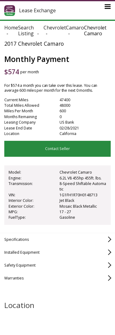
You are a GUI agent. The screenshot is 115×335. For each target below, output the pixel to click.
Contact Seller (57, 148)
